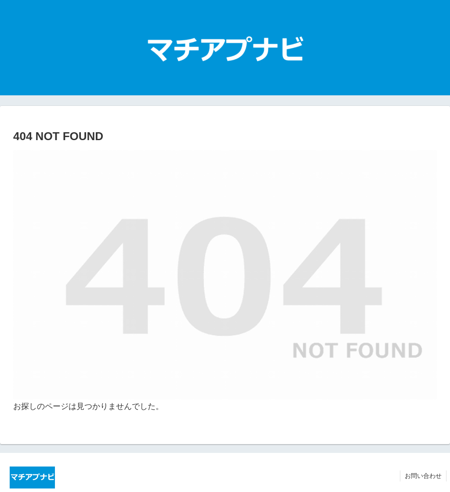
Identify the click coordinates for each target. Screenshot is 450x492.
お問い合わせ (423, 475)
